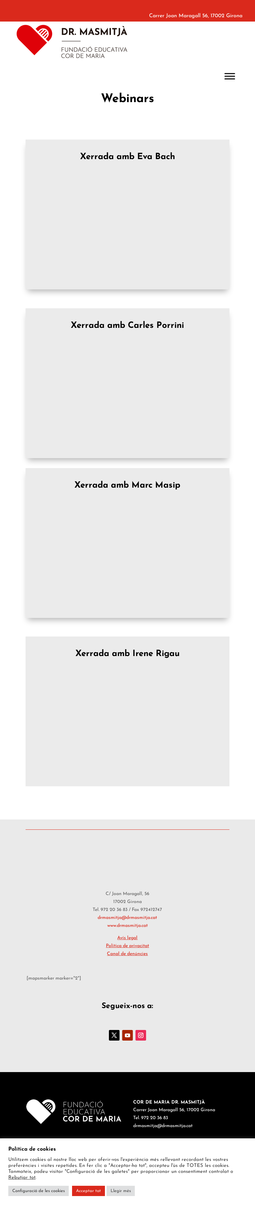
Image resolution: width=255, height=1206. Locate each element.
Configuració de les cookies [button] (38, 1191)
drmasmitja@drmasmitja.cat (127, 917)
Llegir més (121, 1191)
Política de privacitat (127, 945)
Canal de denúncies (127, 953)
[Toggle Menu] (229, 76)
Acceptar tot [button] (88, 1191)
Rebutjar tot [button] (22, 1177)
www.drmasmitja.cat (127, 925)
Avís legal (127, 937)
